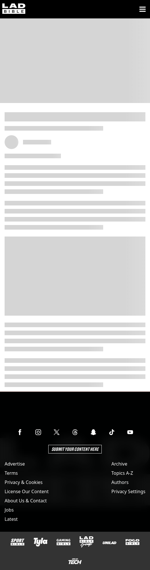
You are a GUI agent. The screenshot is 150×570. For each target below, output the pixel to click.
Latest (11, 519)
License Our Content (27, 491)
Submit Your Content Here (75, 449)
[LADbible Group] (86, 542)
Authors (120, 482)
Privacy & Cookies (24, 482)
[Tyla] (40, 542)
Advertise (15, 464)
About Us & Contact (26, 500)
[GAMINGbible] (63, 542)
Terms (11, 473)
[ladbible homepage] (13, 9)
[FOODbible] (132, 542)
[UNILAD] (109, 543)
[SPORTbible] (17, 542)
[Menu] (142, 9)
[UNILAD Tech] (75, 561)
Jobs (9, 510)
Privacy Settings (128, 491)
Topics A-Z (122, 473)
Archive (119, 464)
